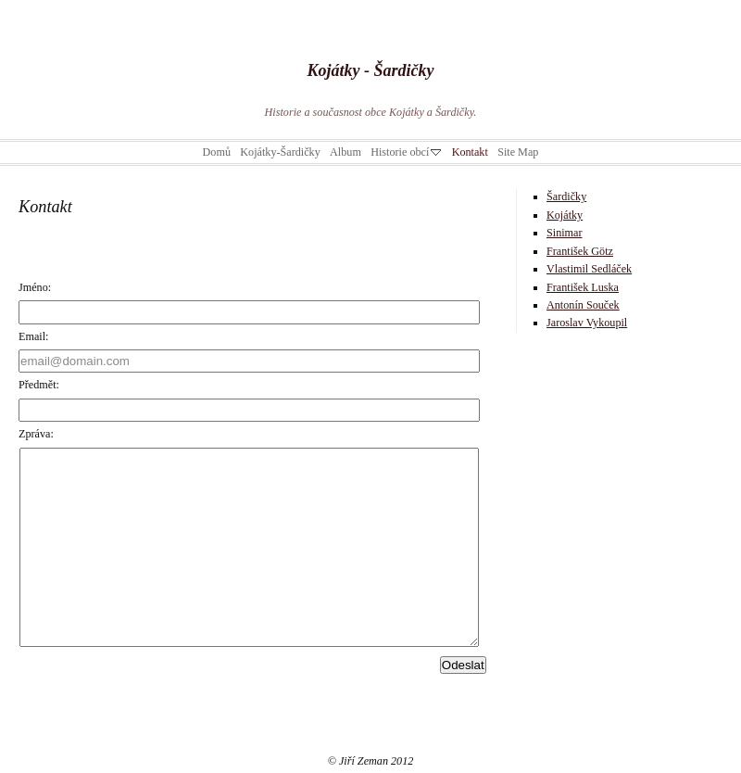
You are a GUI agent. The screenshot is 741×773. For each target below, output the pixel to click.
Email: (33, 336)
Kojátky (564, 215)
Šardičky (566, 196)
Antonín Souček (583, 304)
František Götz (579, 251)
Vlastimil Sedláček (589, 268)
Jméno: (35, 287)
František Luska (582, 287)
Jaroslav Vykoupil (586, 322)
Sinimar (564, 232)
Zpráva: (36, 433)
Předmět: (39, 384)
